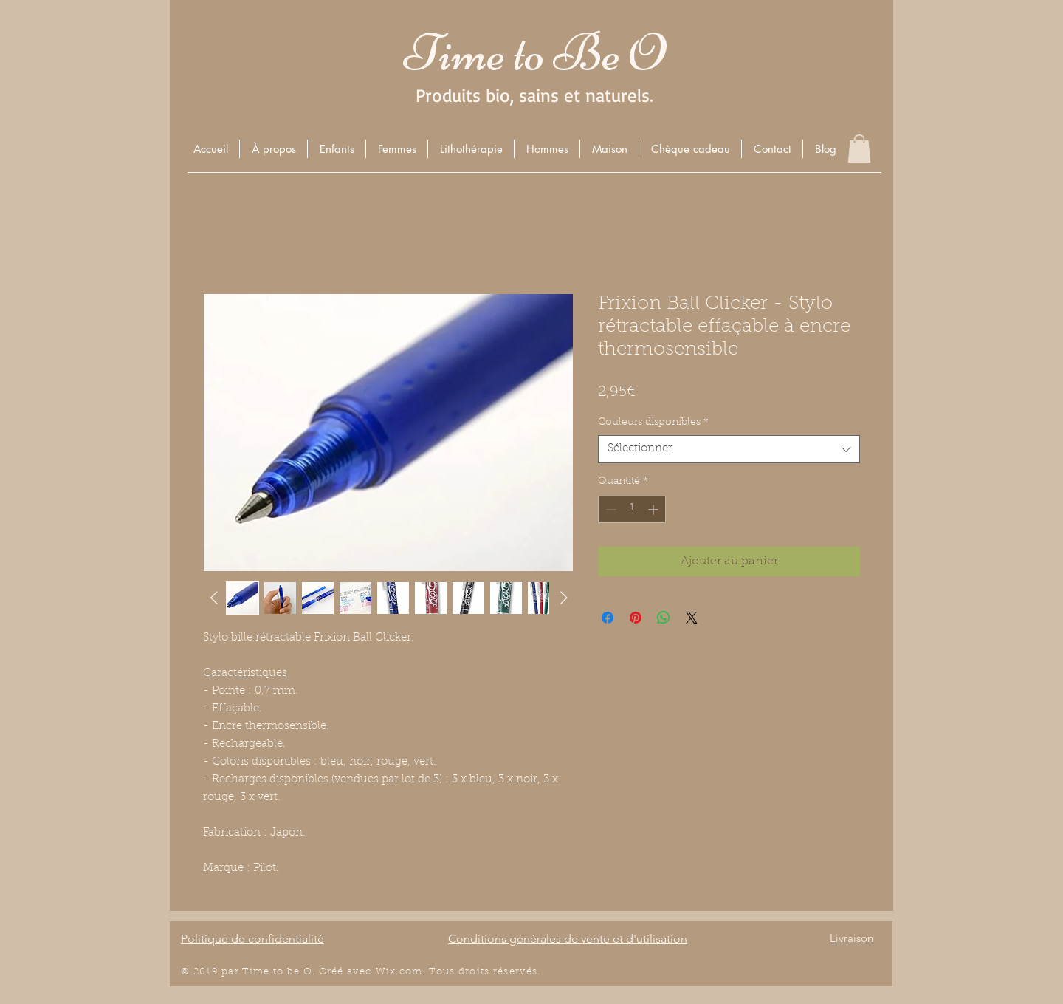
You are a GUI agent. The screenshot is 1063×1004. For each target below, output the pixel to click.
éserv (512, 972)
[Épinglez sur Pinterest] (635, 617)
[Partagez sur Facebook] (607, 617)
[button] (336, 149)
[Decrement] (609, 509)
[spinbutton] (632, 509)
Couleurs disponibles (653, 422)
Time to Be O (534, 52)
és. (533, 972)
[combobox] (729, 449)
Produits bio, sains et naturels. (534, 94)
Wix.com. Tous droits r (437, 972)
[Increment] (654, 509)
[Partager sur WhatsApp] (663, 617)
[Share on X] (692, 617)
